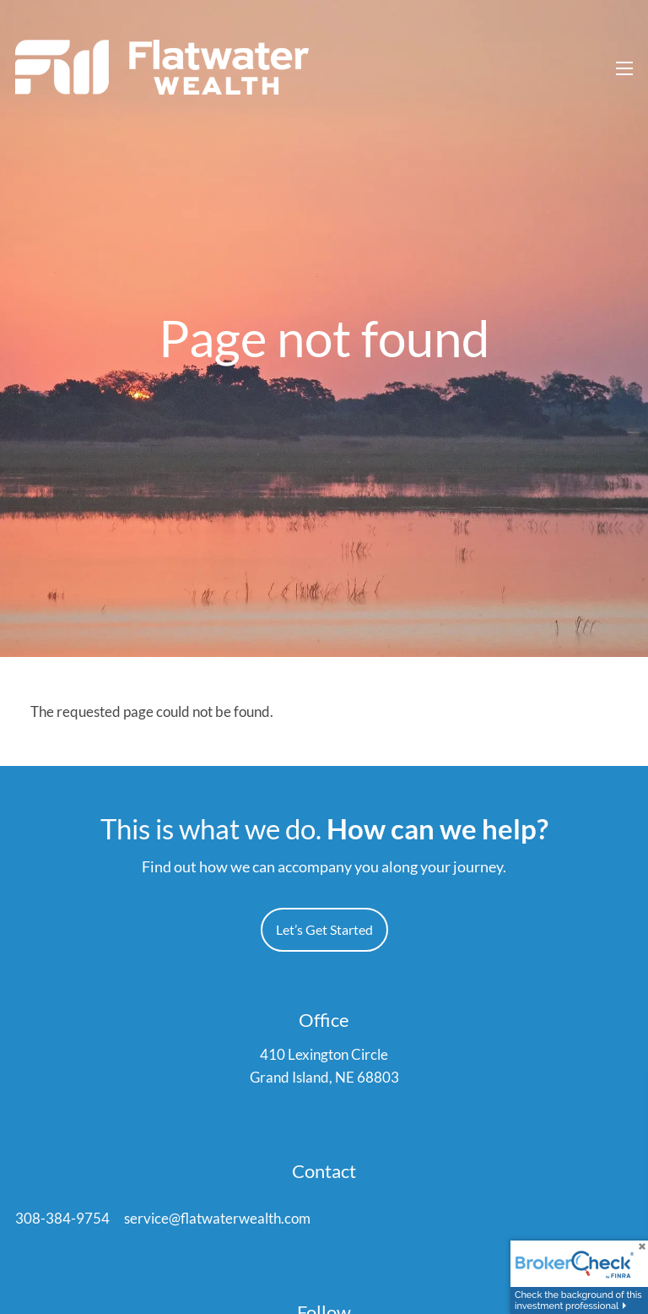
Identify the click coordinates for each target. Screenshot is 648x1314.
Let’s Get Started (324, 930)
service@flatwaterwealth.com (217, 1219)
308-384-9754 (62, 1219)
